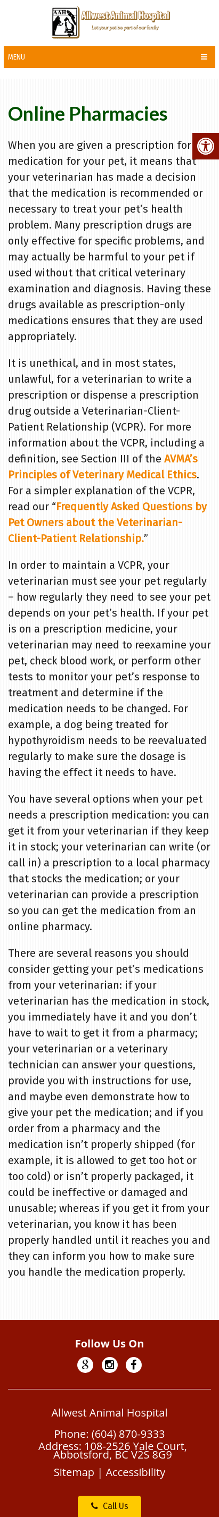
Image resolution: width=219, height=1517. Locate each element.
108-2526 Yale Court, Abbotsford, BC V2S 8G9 (120, 1450)
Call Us (109, 1506)
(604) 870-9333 (128, 1434)
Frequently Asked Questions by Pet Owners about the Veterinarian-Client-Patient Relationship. (107, 522)
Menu (16, 57)
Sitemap (74, 1472)
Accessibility (135, 1472)
